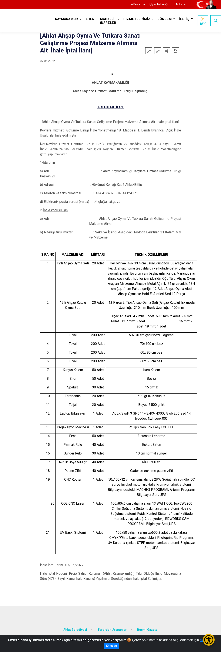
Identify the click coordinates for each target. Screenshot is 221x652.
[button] (166, 50)
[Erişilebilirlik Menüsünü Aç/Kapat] (209, 640)
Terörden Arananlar (112, 630)
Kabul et (111, 646)
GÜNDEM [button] (164, 19)
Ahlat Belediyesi (75, 630)
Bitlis (179, 4)
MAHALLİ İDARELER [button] (108, 21)
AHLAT (91, 19)
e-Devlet (136, 4)
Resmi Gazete (147, 630)
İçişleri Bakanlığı (158, 4)
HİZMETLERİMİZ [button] (136, 19)
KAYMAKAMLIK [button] (66, 19)
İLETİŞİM (186, 19)
